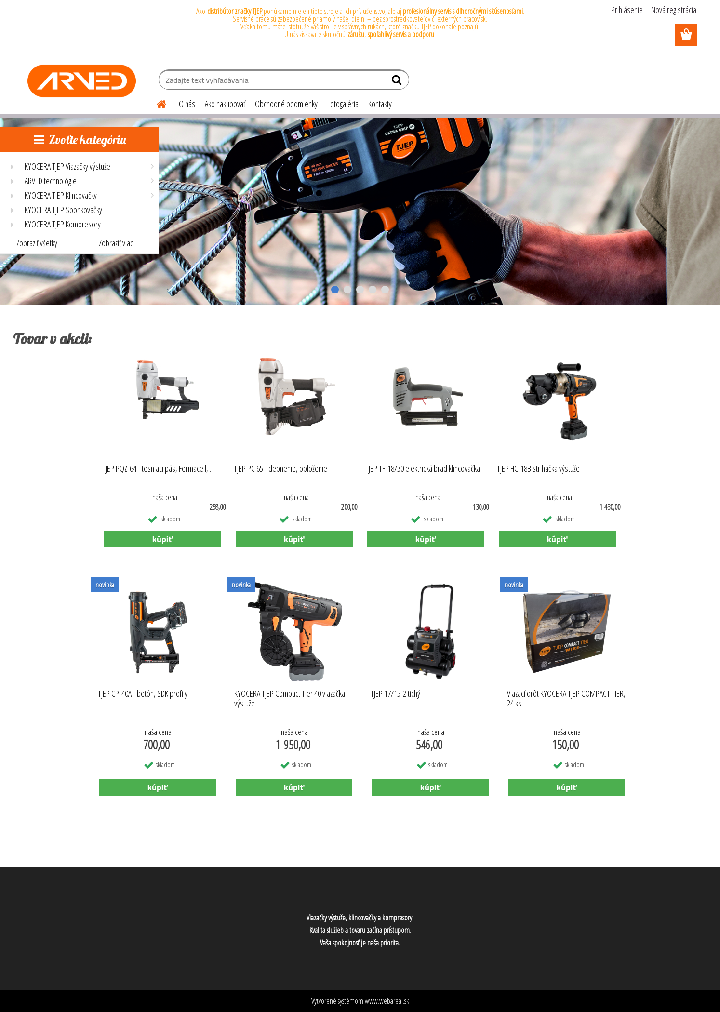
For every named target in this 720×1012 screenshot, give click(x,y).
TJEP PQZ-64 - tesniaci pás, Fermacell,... (157, 468)
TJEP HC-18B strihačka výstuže (538, 468)
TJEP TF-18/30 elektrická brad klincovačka (422, 468)
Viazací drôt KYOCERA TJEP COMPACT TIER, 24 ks (566, 699)
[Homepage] (155, 103)
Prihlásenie (627, 9)
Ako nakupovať (225, 103)
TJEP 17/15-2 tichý (395, 694)
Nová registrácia (673, 9)
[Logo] (81, 81)
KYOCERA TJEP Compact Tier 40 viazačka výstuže (289, 699)
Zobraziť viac (116, 243)
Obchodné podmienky (286, 103)
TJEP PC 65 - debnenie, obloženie (280, 468)
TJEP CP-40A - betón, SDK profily (142, 694)
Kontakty (380, 103)
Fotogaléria (343, 103)
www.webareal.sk (387, 1001)
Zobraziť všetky (36, 243)
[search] (398, 82)
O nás (187, 103)
